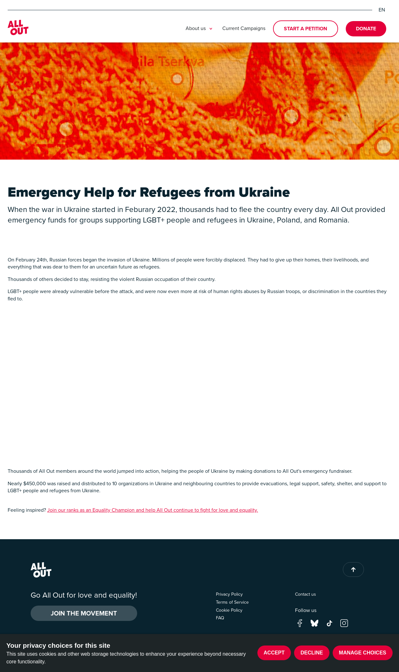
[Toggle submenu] (211, 29)
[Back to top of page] (353, 569)
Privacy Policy (229, 594)
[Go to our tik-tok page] (329, 622)
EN (382, 9)
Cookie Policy (229, 610)
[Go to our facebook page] (300, 622)
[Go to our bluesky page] (314, 622)
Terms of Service (232, 602)
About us (200, 29)
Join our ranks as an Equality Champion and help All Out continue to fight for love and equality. (152, 510)
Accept (274, 652)
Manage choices (362, 652)
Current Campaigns (243, 28)
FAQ (220, 618)
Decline (311, 652)
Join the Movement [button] (84, 613)
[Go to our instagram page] (344, 622)
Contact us (305, 594)
